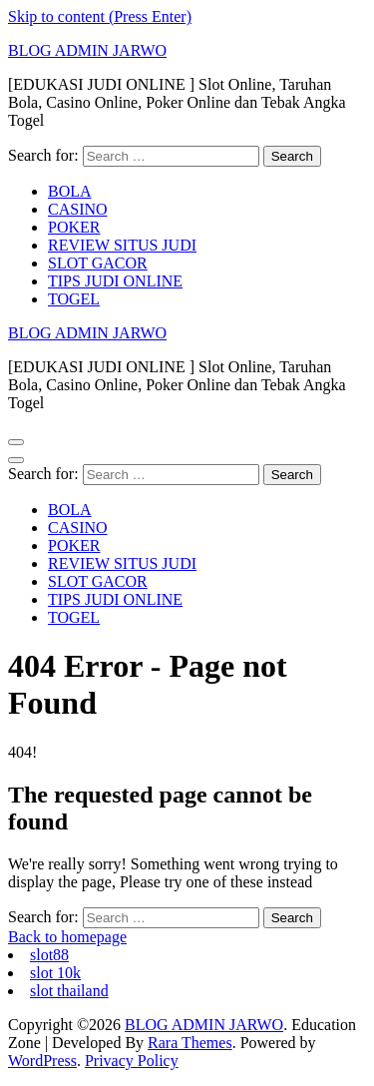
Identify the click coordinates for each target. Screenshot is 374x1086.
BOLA (70, 191)
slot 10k (55, 972)
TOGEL (74, 298)
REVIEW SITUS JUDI (122, 245)
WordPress (42, 1060)
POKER (74, 227)
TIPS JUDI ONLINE (115, 280)
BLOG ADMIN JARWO (87, 50)
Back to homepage (67, 936)
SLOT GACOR (98, 263)
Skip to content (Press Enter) (99, 16)
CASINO (78, 209)
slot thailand (69, 990)
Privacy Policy (132, 1060)
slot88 (49, 954)
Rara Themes (190, 1042)
